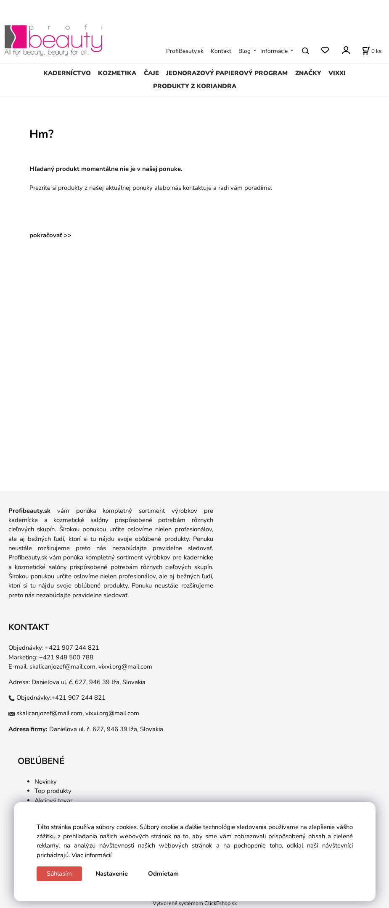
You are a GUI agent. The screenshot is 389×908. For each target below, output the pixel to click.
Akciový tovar (53, 800)
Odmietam (163, 873)
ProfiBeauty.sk (185, 51)
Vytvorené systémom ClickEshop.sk (195, 903)
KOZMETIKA (117, 73)
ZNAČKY (308, 73)
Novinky (45, 781)
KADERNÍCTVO (67, 73)
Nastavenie (111, 873)
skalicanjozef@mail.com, (63, 666)
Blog (244, 51)
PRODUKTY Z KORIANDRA (194, 86)
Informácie (274, 51)
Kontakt (221, 51)
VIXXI (337, 73)
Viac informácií (91, 855)
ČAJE (151, 73)
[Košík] (371, 51)
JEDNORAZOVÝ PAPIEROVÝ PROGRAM (227, 73)
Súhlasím (59, 873)
